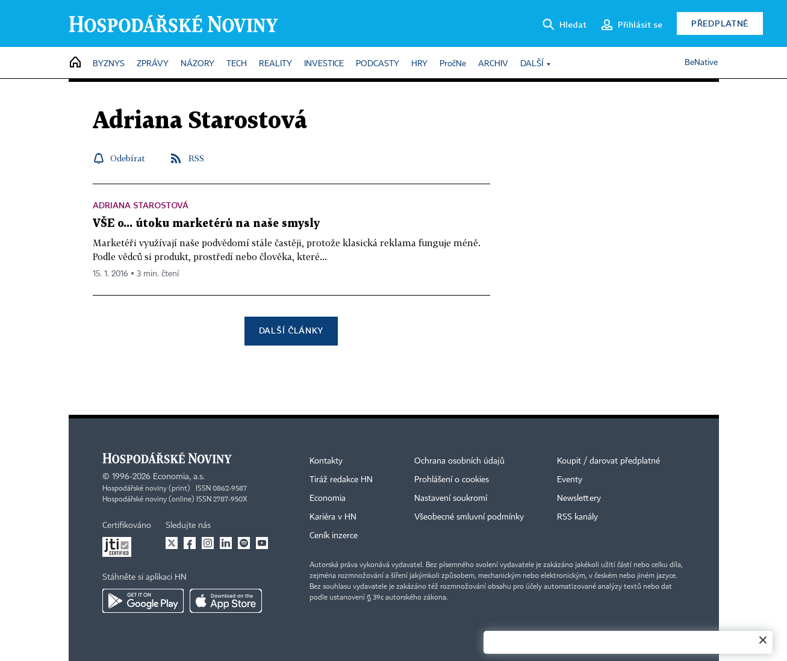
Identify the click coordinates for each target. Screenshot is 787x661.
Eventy (569, 480)
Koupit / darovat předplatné (608, 461)
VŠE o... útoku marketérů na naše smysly (206, 224)
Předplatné (719, 23)
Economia (328, 498)
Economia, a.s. (179, 477)
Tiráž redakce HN (341, 480)
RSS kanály (577, 517)
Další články (291, 330)
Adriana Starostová (140, 205)
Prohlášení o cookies (451, 480)
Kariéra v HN (333, 517)
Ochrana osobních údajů (459, 461)
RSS (196, 158)
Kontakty (326, 461)
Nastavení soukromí (450, 498)
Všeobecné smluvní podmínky (469, 517)
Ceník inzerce (334, 536)
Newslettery (579, 498)
